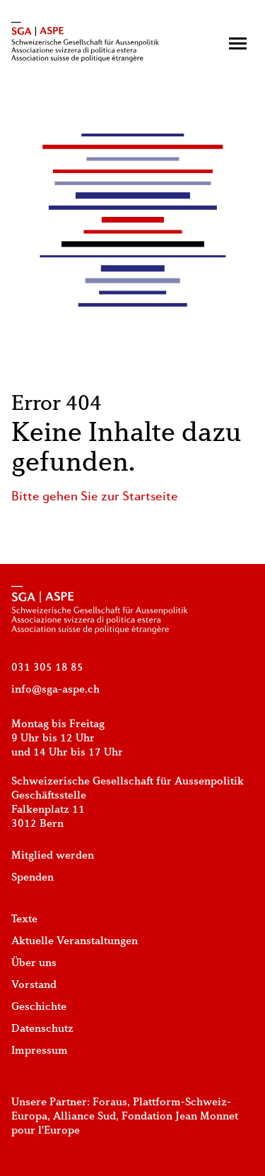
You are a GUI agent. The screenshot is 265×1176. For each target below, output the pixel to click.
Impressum (39, 1051)
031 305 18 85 (47, 668)
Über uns (34, 963)
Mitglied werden (52, 856)
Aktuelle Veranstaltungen (74, 941)
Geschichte (38, 1007)
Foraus (110, 1102)
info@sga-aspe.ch (55, 690)
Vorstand (34, 985)
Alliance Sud (84, 1117)
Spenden (32, 878)
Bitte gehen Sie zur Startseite (94, 497)
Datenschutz (42, 1029)
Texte (24, 919)
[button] (238, 43)
